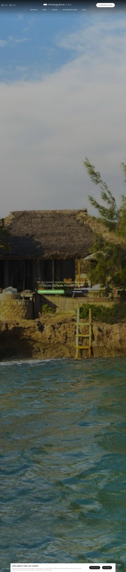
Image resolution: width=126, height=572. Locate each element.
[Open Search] (12, 5)
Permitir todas (94, 567)
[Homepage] (3, 568)
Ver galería (77, 291)
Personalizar (107, 567)
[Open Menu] (5, 5)
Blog (89, 10)
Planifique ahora (115, 5)
